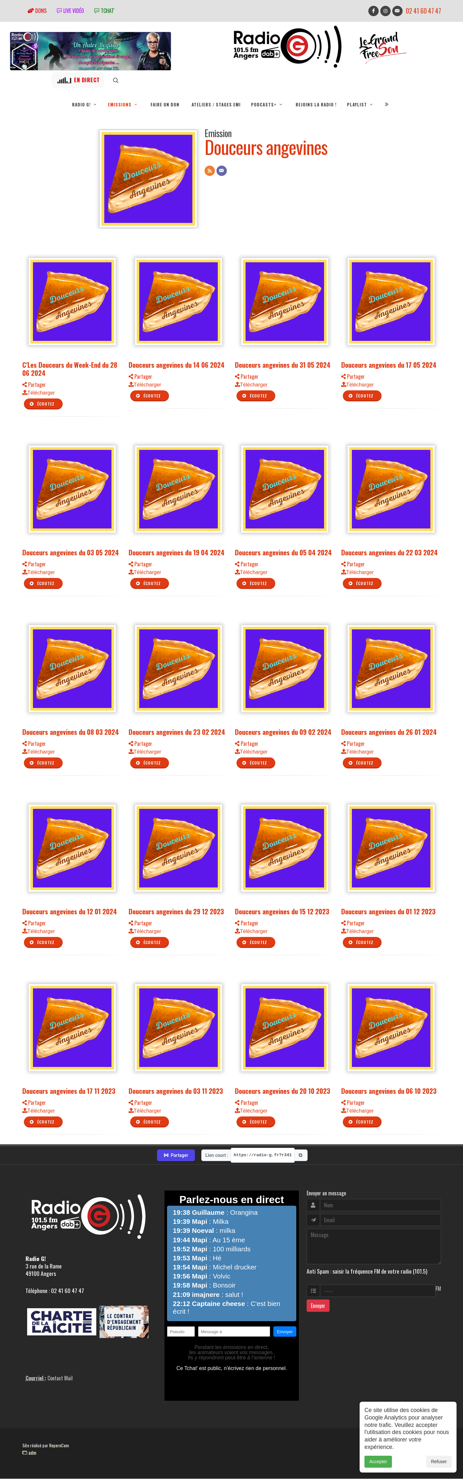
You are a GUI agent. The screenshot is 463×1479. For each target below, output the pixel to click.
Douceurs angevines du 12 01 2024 (69, 912)
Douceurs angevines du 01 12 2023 (388, 912)
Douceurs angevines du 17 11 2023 (68, 1091)
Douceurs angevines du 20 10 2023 (282, 1091)
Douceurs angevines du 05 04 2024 (283, 553)
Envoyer (318, 1306)
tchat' (104, 11)
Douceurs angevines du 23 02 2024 (177, 732)
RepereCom (59, 1445)
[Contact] (221, 171)
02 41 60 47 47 (423, 11)
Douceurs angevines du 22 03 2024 (389, 553)
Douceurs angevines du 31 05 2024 (283, 365)
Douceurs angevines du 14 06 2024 (177, 365)
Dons (37, 11)
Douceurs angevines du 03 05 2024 (70, 553)
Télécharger (38, 393)
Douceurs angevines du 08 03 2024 (70, 732)
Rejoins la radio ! (316, 104)
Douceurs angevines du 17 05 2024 (389, 365)
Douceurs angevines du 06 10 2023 (389, 1091)
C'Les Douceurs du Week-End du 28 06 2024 (69, 369)
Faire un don (165, 104)
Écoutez (42, 404)
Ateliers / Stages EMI (216, 104)
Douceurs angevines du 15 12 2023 (282, 912)
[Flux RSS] (210, 171)
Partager (34, 385)
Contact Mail (60, 1378)
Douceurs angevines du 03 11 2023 (176, 1091)
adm (29, 1452)
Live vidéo (70, 11)
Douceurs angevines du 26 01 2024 (389, 732)
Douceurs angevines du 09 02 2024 (283, 732)
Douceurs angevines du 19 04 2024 (177, 553)
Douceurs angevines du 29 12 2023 (176, 912)
